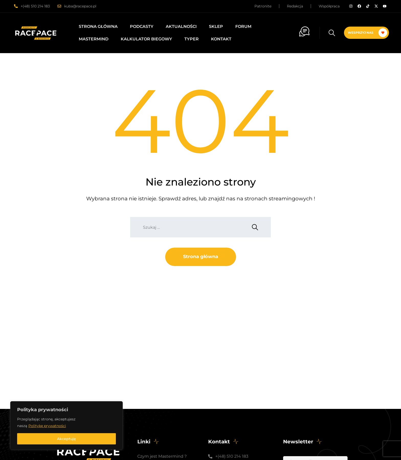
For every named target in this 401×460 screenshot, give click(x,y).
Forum (243, 26)
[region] (66, 425)
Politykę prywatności (47, 425)
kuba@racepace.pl (80, 6)
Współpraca (329, 6)
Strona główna (98, 26)
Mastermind (93, 39)
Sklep (216, 26)
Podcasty (141, 26)
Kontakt (221, 39)
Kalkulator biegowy (146, 39)
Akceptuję (66, 438)
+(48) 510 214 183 (35, 6)
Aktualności (181, 26)
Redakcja (295, 6)
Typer (191, 39)
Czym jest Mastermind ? (162, 456)
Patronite (262, 6)
